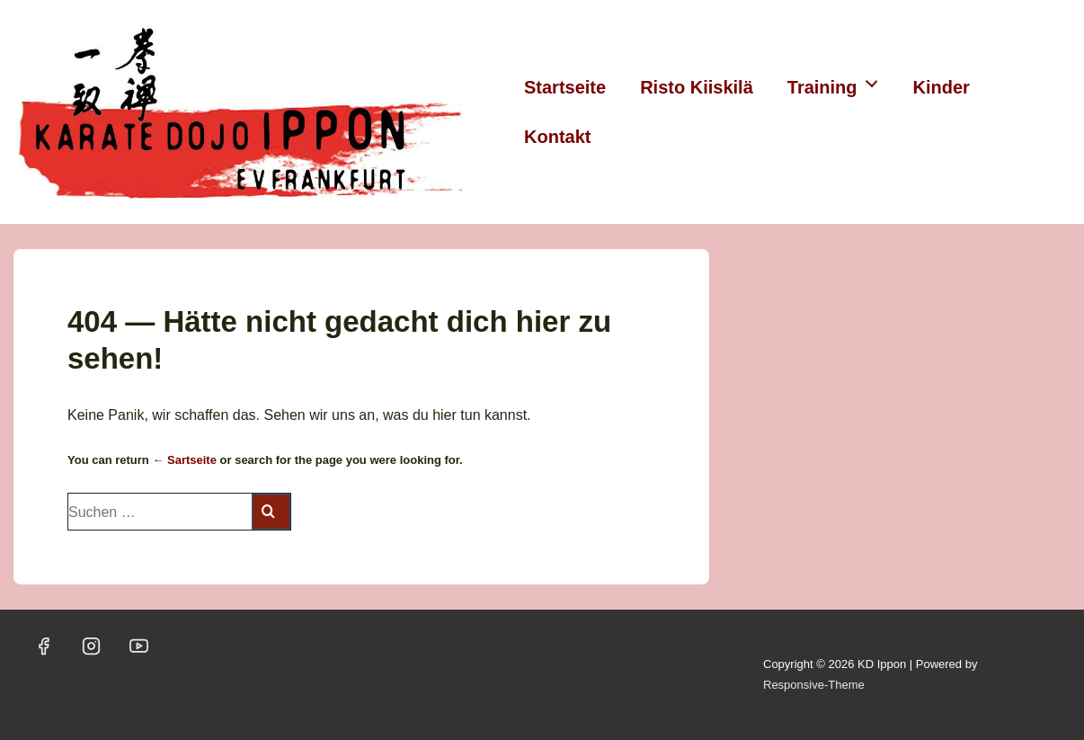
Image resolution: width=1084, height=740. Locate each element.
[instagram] (92, 646)
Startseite (565, 87)
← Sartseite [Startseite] (184, 460)
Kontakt (557, 137)
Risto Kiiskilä (696, 87)
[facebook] (44, 646)
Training (837, 82)
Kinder (941, 87)
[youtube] (139, 646)
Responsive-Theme (814, 684)
